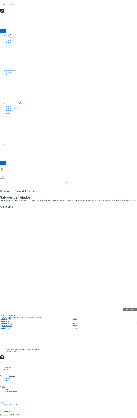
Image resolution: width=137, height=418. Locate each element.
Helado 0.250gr (6, 319)
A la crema (6, 206)
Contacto (11, 4)
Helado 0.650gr (6, 326)
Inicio (3, 4)
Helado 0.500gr (6, 324)
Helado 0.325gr (6, 321)
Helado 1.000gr (6, 328)
